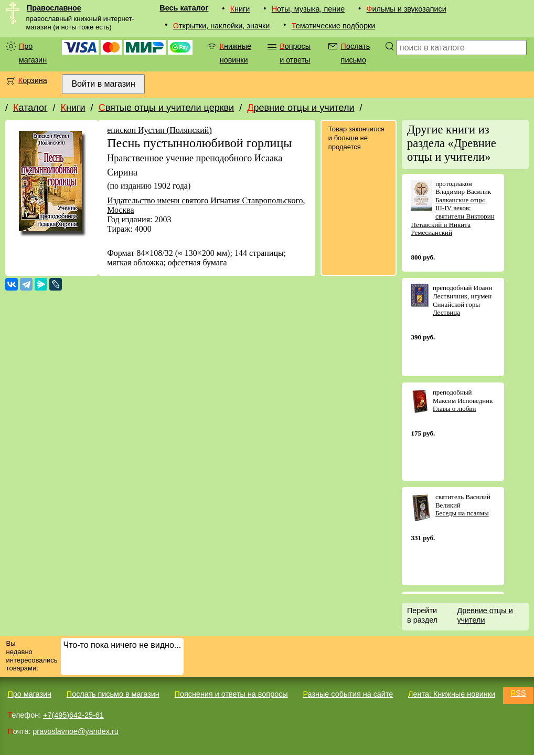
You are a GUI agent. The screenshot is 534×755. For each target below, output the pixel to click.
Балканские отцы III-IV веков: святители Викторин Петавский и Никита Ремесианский (452, 216)
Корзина (32, 80)
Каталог (30, 107)
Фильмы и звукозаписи (406, 9)
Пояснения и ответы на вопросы (231, 694)
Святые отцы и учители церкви (166, 107)
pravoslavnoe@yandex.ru (75, 731)
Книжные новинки (235, 53)
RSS (518, 693)
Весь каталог (183, 8)
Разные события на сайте (348, 694)
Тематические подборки (334, 26)
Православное (54, 8)
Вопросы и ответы (295, 53)
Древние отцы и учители (300, 107)
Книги (240, 9)
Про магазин (33, 53)
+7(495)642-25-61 (73, 715)
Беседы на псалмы (462, 513)
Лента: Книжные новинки (451, 694)
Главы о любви (454, 408)
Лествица (446, 312)
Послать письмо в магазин (113, 694)
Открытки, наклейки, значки (221, 26)
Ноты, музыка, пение (308, 9)
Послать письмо (355, 53)
